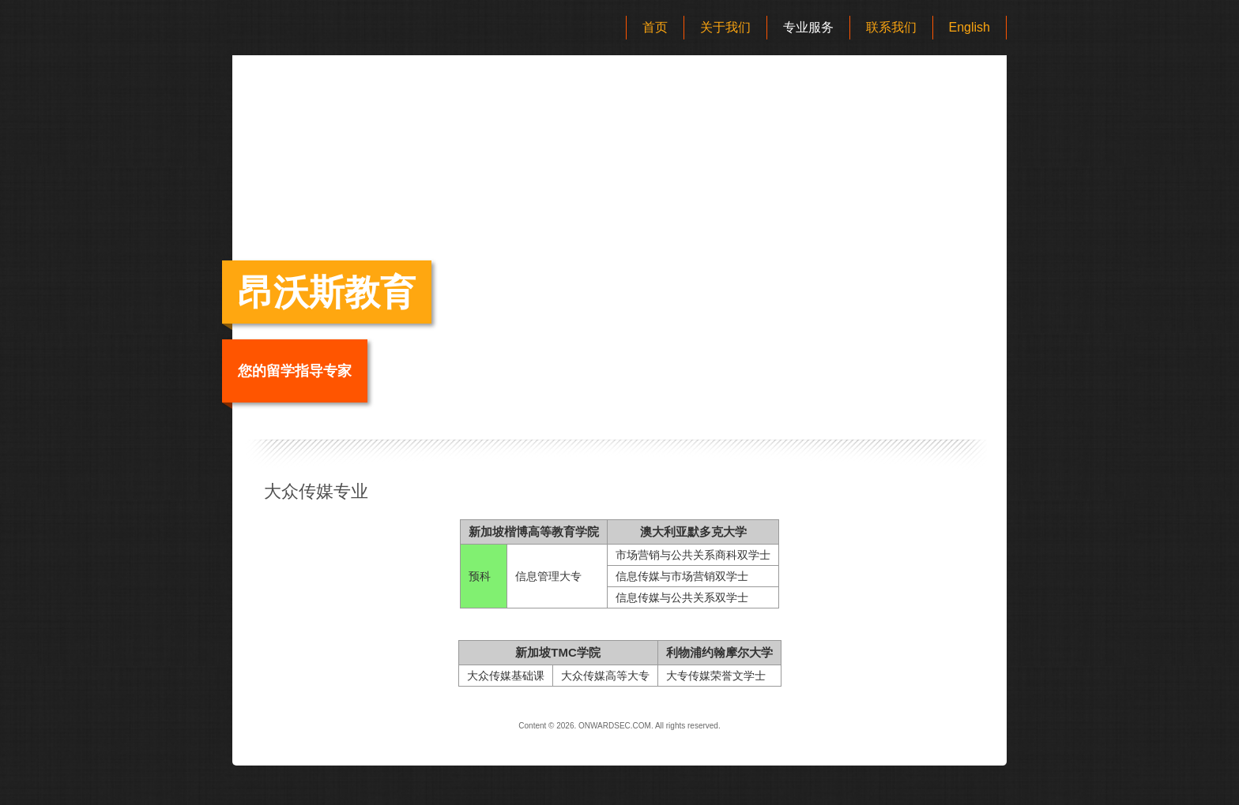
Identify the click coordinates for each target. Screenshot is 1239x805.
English (969, 27)
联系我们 (891, 27)
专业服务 (808, 27)
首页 (655, 27)
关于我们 (725, 27)
